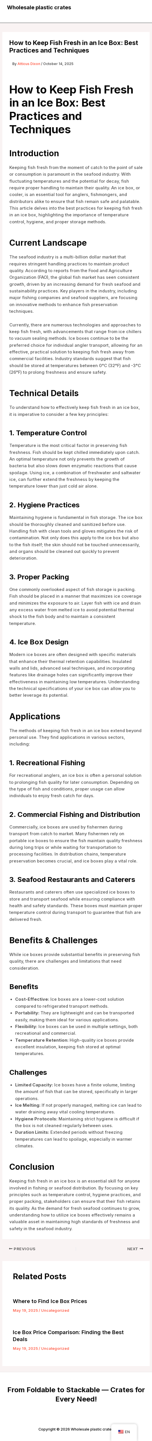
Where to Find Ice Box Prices (50, 1301)
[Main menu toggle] (138, 7)
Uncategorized (55, 1310)
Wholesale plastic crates (39, 7)
